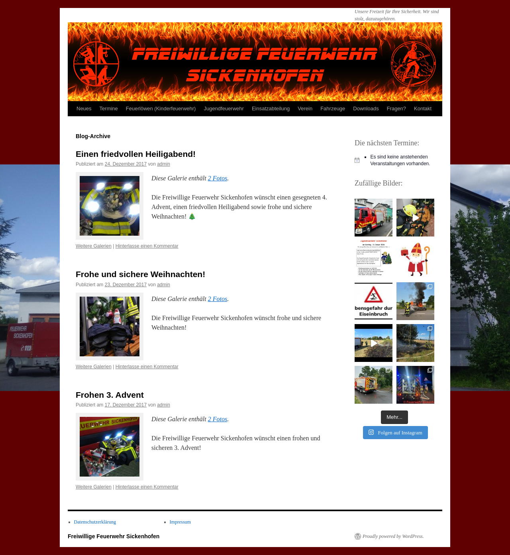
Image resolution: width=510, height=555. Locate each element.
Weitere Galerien (94, 246)
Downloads (366, 108)
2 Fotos (217, 178)
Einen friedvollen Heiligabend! (136, 153)
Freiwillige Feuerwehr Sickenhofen (113, 536)
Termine (109, 108)
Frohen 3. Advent (110, 394)
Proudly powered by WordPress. (393, 536)
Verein (305, 108)
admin (163, 164)
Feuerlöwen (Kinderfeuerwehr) (161, 108)
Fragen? (396, 108)
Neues (84, 108)
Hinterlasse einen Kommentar (147, 246)
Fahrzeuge (332, 108)
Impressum (180, 522)
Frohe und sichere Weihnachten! (140, 274)
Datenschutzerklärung (95, 522)
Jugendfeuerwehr (223, 108)
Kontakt (423, 108)
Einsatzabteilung (271, 108)
